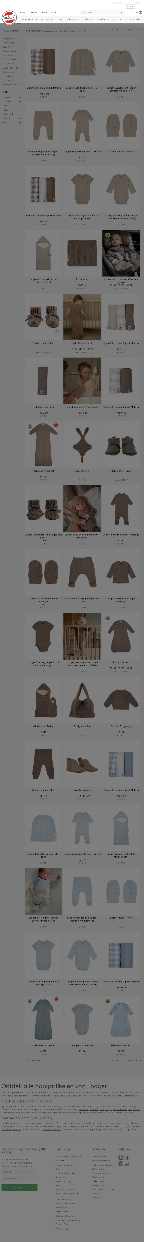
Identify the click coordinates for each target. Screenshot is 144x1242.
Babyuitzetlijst (133, 19)
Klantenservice (118, 3)
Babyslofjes (47, 19)
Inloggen (138, 3)
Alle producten (30, 19)
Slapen (59, 19)
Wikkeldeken (102, 19)
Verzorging (117, 19)
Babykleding (72, 19)
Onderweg (87, 19)
